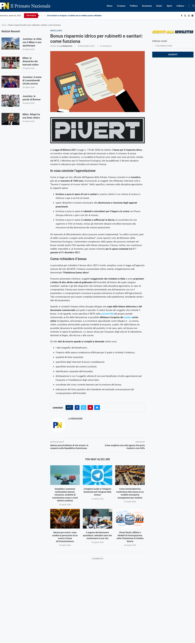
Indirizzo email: (173, 44)
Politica (134, 6)
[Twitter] (185, 15)
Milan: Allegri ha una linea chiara (31, 117)
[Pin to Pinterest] (90, 407)
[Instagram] (189, 15)
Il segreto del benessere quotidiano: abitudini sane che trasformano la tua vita (97, 535)
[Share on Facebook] (77, 407)
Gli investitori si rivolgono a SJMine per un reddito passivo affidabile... (75, 16)
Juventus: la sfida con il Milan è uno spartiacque (32, 42)
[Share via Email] (97, 407)
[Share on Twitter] (83, 407)
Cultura (180, 6)
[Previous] (41, 15)
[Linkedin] (192, 15)
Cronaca (121, 6)
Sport (169, 6)
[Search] (193, 6)
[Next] (44, 15)
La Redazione (66, 46)
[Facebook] (181, 15)
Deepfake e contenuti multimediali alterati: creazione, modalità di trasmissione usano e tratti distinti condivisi (65, 495)
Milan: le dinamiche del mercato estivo (30, 62)
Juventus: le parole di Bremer (31, 99)
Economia (147, 6)
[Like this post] (70, 407)
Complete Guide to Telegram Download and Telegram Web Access (97, 492)
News (109, 6)
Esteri (159, 6)
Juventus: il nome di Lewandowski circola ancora (32, 81)
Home (4, 25)
